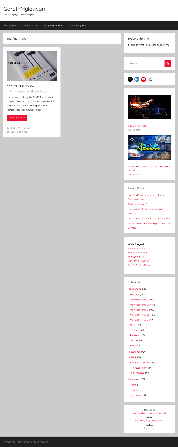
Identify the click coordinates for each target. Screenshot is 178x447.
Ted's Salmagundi (137, 248)
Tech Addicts (30, 25)
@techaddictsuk (159, 413)
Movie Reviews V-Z (140, 320)
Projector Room (53, 25)
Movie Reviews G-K (140, 304)
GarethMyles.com (25, 8)
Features (134, 294)
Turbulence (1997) (137, 126)
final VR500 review (21, 86)
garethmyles (41, 91)
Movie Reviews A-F (140, 299)
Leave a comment (19, 132)
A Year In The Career (141, 362)
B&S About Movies (137, 252)
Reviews (134, 335)
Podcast (132, 356)
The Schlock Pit (136, 256)
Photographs (135, 351)
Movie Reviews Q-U (141, 314)
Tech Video (136, 395)
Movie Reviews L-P (140, 309)
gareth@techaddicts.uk (142, 413)
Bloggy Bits (10, 25)
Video (133, 345)
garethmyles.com (156, 421)
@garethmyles (141, 421)
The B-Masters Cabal (139, 265)
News (133, 325)
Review (14, 128)
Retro (133, 384)
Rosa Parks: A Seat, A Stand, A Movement (149, 218)
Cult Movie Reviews (138, 260)
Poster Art (135, 330)
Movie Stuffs (134, 288)
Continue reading (17, 117)
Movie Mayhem (77, 25)
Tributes (134, 340)
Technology (24, 128)
